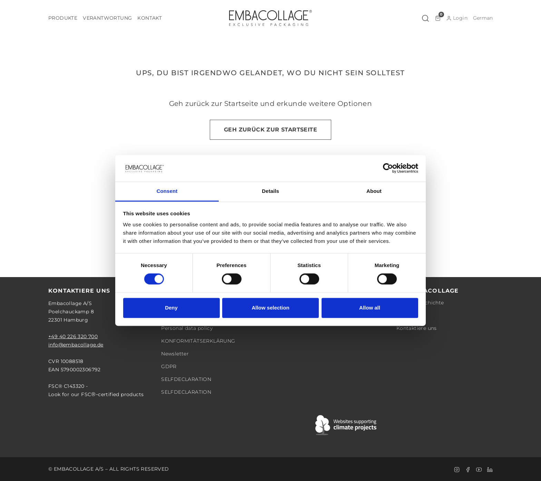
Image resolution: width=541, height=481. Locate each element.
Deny (171, 308)
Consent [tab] (167, 191)
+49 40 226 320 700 (73, 336)
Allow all (369, 308)
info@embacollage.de (76, 345)
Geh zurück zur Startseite (270, 129)
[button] (63, 18)
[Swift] (346, 425)
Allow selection (270, 308)
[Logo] (270, 18)
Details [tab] (270, 191)
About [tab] (374, 191)
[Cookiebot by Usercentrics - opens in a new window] (388, 168)
